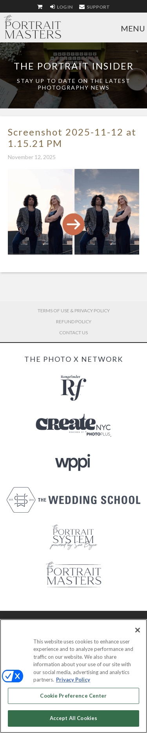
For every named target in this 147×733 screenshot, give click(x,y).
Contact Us (73, 332)
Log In (61, 7)
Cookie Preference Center (73, 696)
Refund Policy (73, 321)
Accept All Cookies (73, 718)
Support (94, 7)
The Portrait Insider (74, 65)
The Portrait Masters (32, 26)
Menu (133, 28)
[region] (73, 676)
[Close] (137, 630)
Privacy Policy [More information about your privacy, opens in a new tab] (73, 679)
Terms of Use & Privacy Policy (74, 310)
